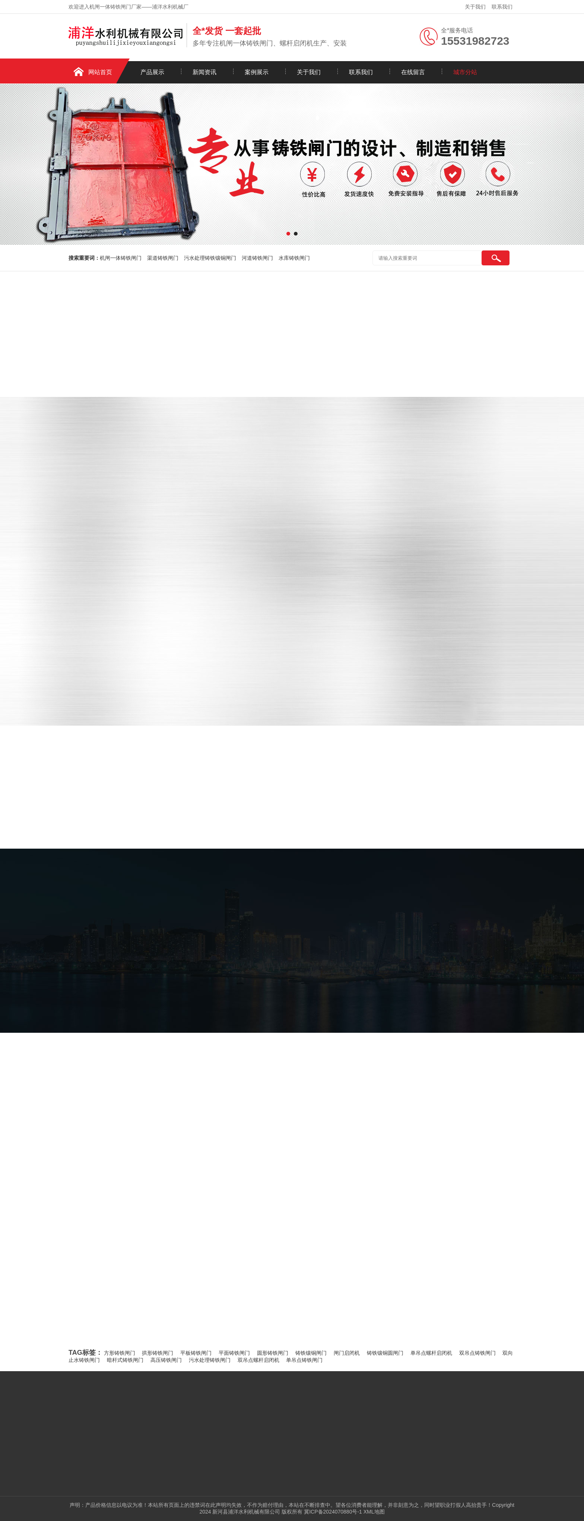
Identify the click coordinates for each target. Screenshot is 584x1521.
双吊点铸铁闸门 (477, 1353)
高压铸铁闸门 (166, 1360)
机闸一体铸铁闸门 (121, 258)
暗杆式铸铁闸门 (125, 1360)
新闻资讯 (204, 72)
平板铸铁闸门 (196, 1353)
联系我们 (502, 7)
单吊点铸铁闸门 (304, 1360)
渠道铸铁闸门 (162, 258)
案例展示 (257, 72)
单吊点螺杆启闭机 (431, 1353)
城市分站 (465, 72)
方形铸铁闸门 (119, 1353)
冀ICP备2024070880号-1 (333, 1512)
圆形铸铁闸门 (272, 1353)
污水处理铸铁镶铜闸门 (210, 258)
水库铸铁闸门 (294, 258)
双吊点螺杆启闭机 (258, 1360)
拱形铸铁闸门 (157, 1353)
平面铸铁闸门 (234, 1353)
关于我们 (475, 7)
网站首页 (100, 72)
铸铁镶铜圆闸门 (385, 1353)
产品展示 (152, 72)
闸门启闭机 (347, 1353)
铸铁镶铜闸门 (311, 1353)
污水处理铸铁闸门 (210, 1360)
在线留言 (413, 72)
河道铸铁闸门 (257, 258)
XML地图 (374, 1512)
